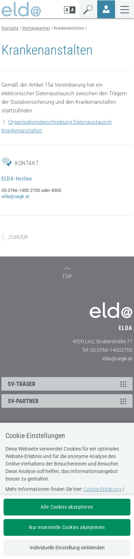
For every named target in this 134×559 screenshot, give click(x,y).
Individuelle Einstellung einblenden (67, 547)
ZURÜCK (14, 237)
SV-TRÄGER (68, 383)
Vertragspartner (36, 28)
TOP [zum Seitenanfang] (67, 273)
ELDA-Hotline (16, 179)
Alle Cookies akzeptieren (67, 507)
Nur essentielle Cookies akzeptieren (67, 527)
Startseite (10, 28)
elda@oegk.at (15, 196)
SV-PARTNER (68, 401)
